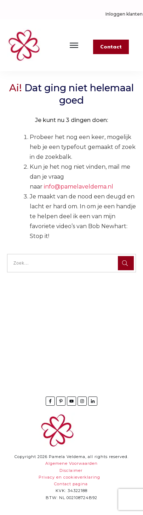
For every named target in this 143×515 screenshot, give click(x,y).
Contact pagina (71, 483)
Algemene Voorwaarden (71, 463)
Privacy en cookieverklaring (69, 477)
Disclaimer (70, 470)
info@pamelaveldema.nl (78, 186)
